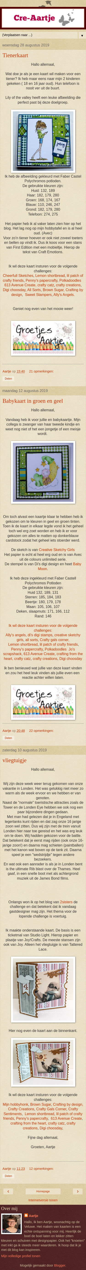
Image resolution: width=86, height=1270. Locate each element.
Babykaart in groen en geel (33, 401)
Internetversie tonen (43, 1200)
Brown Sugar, (53, 290)
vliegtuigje (15, 760)
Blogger (59, 1265)
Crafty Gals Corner (51, 1109)
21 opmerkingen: (41, 371)
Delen (8, 378)
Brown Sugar (40, 1104)
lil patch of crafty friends (59, 644)
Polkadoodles (70, 280)
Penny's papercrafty (41, 280)
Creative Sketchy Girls (57, 550)
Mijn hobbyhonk (15, 1104)
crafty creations (68, 285)
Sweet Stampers (38, 295)
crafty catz (45, 285)
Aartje (33, 1216)
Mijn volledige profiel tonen (20, 1256)
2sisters (66, 902)
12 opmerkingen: (41, 1169)
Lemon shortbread (50, 276)
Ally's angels (15, 635)
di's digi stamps (40, 635)
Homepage (43, 1191)
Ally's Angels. (64, 295)
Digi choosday (14, 290)
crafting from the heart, (29, 1123)
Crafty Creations (21, 1109)
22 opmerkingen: (41, 731)
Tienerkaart (15, 55)
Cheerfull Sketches (18, 276)
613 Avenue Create (19, 285)
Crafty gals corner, (54, 640)
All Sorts (34, 290)
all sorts (31, 640)
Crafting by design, (68, 1104)
